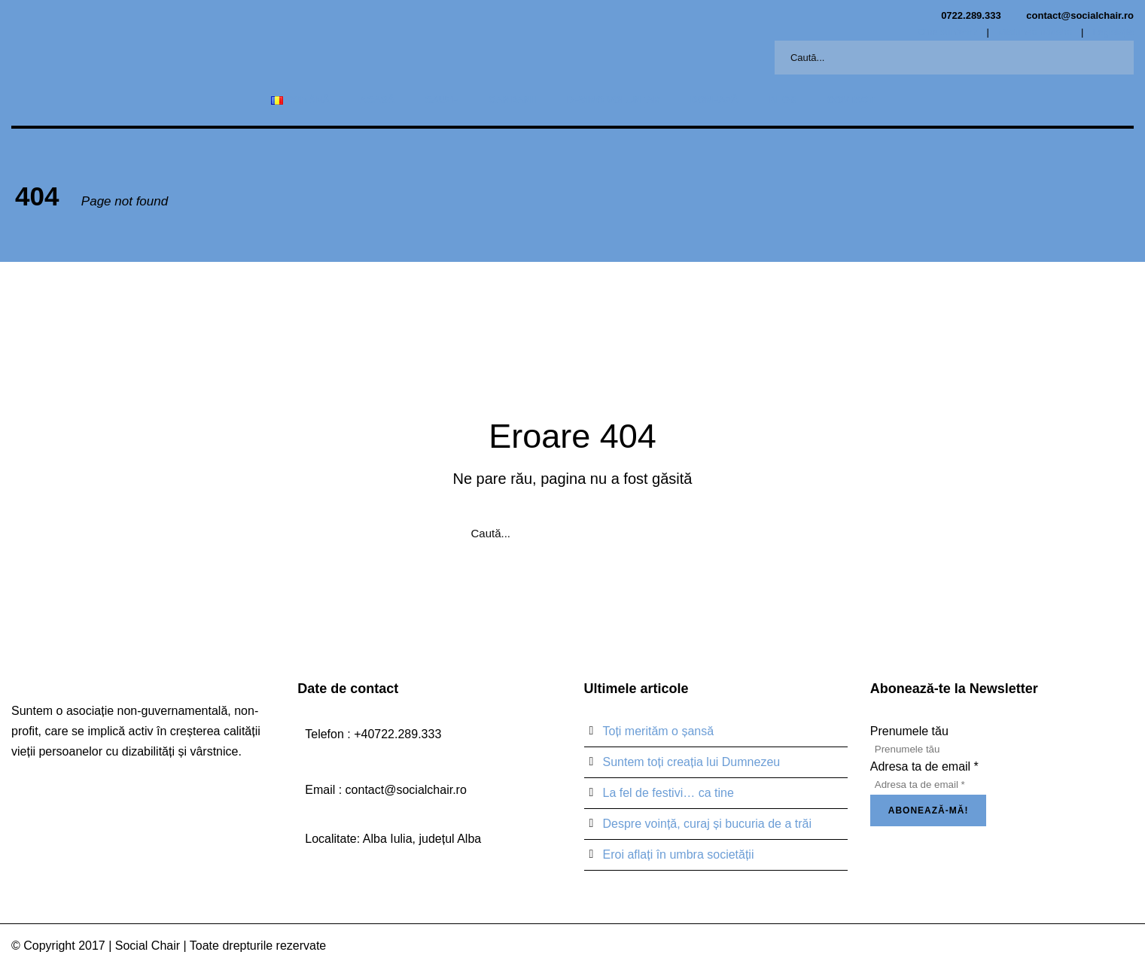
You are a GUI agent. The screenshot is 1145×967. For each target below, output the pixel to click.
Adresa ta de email (924, 766)
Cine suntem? (948, 32)
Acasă (377, 99)
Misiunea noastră (1034, 32)
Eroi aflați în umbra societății (678, 854)
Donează (714, 99)
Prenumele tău (909, 731)
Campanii (512, 99)
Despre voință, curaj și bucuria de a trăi (707, 823)
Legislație (1113, 32)
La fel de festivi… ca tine (668, 792)
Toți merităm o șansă (658, 731)
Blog (783, 99)
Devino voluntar (613, 99)
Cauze (441, 99)
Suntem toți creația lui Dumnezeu (692, 762)
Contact (851, 99)
